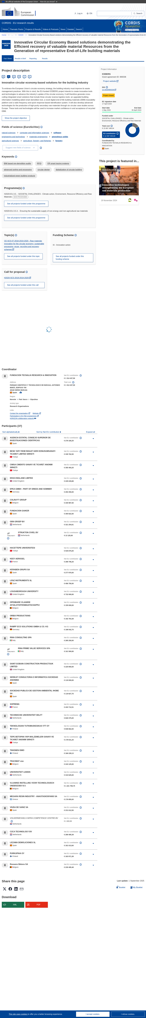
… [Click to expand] (12, 35)
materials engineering (38, 137)
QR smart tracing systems (58, 163)
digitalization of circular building (69, 170)
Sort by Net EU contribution (48, 432)
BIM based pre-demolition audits (17, 163)
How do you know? (48, 2)
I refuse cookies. (128, 1014)
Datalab (70, 29)
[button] (89, 13)
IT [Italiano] (24, 77)
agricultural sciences (10, 141)
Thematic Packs (16, 29)
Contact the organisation (20, 413)
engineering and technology (13, 137)
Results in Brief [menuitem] (20, 58)
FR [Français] (19, 77)
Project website (111, 81)
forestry (58, 141)
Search (79, 29)
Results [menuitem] (45, 58)
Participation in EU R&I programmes (24, 416)
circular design (44, 170)
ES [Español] (14, 77)
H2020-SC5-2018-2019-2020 (16, 278)
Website (37, 413)
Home (5, 29)
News (63, 29)
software (57, 133)
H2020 (20, 35)
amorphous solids (60, 137)
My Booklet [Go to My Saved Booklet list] (136, 887)
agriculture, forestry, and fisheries (37, 141)
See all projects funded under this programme (26, 204)
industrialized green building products (19, 176)
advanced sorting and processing (18, 170)
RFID (39, 163)
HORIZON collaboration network (23, 418)
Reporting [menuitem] (33, 58)
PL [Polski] (30, 77)
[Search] (138, 13)
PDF (38, 905)
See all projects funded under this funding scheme (70, 257)
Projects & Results (33, 29)
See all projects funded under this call (23, 285)
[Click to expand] (93, 438)
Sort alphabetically (10, 432)
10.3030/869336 (108, 90)
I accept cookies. (93, 1014)
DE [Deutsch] (3, 77)
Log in (78, 13)
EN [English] (9, 77)
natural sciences (8, 133)
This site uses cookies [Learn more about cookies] (18, 1014)
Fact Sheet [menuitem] (8, 58)
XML (15, 905)
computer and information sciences (34, 133)
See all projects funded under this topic (23, 256)
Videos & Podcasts (51, 29)
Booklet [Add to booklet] (121, 887)
